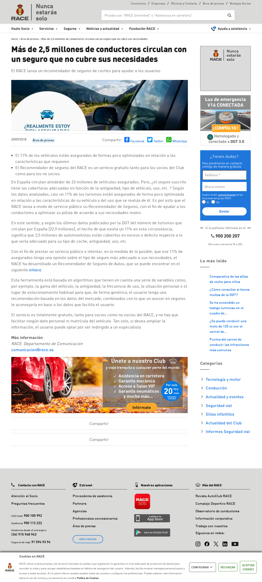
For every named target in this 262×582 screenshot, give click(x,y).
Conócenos (138, 3)
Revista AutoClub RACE (213, 496)
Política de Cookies (88, 578)
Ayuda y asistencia (232, 28)
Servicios (46, 28)
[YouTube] (235, 541)
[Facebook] (206, 541)
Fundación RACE (142, 28)
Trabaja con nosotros (211, 526)
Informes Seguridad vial (228, 431)
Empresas (158, 3)
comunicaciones (227, 194)
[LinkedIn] (224, 541)
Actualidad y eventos (225, 396)
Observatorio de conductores (217, 511)
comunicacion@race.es (32, 349)
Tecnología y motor (223, 379)
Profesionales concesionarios (95, 518)
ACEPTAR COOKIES (248, 567)
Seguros (70, 28)
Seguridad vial (219, 405)
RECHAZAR (228, 567)
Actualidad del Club (224, 422)
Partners (79, 503)
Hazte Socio (20, 28)
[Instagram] (197, 541)
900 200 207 (228, 236)
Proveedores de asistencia (92, 496)
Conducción (216, 387)
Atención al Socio (24, 496)
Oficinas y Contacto (184, 3)
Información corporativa (214, 518)
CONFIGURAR (202, 567)
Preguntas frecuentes (28, 503)
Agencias (80, 511)
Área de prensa (213, 3)
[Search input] (164, 15)
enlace (35, 269)
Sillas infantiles (220, 414)
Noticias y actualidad (102, 28)
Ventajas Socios (240, 3)
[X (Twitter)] (215, 541)
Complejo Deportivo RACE (215, 503)
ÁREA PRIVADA (88, 539)
